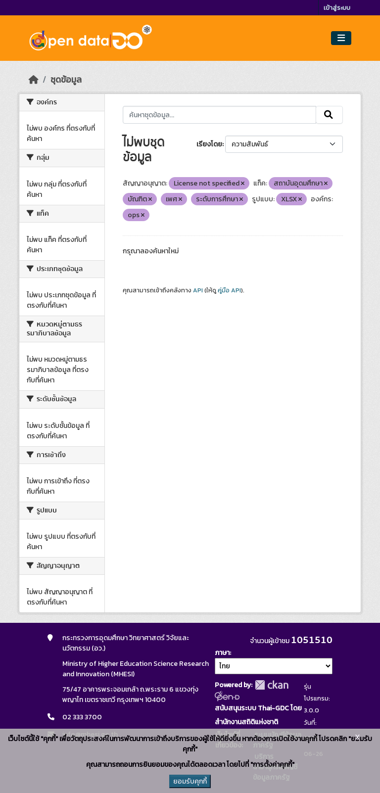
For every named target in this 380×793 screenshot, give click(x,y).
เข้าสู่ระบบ (337, 7)
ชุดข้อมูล (66, 79)
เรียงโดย (209, 144)
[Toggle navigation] (341, 38)
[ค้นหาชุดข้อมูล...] (219, 115)
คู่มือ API (229, 290)
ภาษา (222, 653)
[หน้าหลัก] (34, 79)
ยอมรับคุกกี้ (190, 781)
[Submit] (329, 115)
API (198, 290)
